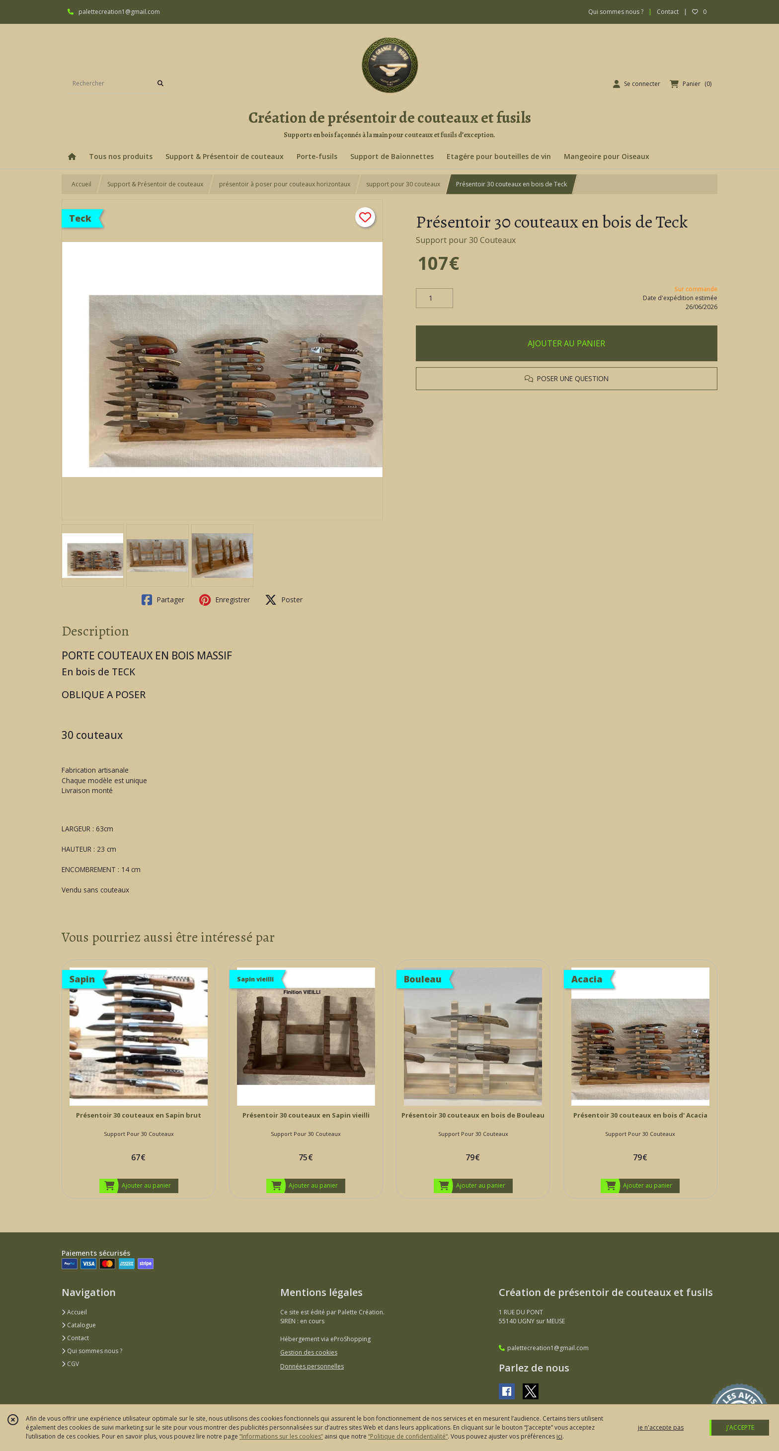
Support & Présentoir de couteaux (155, 184)
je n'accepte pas (661, 1427)
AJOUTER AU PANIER (566, 343)
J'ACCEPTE (740, 1427)
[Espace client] (636, 84)
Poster (284, 600)
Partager (163, 600)
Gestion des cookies (308, 1352)
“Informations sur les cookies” (281, 1436)
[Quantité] (434, 298)
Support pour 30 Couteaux (466, 240)
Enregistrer (224, 600)
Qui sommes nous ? (92, 1351)
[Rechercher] (160, 83)
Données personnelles (312, 1366)
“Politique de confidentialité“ (408, 1436)
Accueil (81, 184)
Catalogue (79, 1325)
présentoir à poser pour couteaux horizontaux (284, 184)
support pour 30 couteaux (403, 184)
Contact (668, 11)
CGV (70, 1364)
